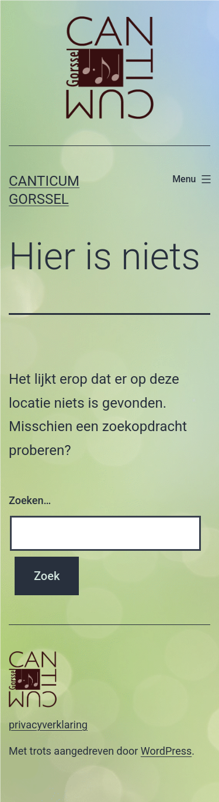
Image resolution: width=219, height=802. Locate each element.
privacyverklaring (48, 724)
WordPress (166, 751)
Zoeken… (30, 500)
